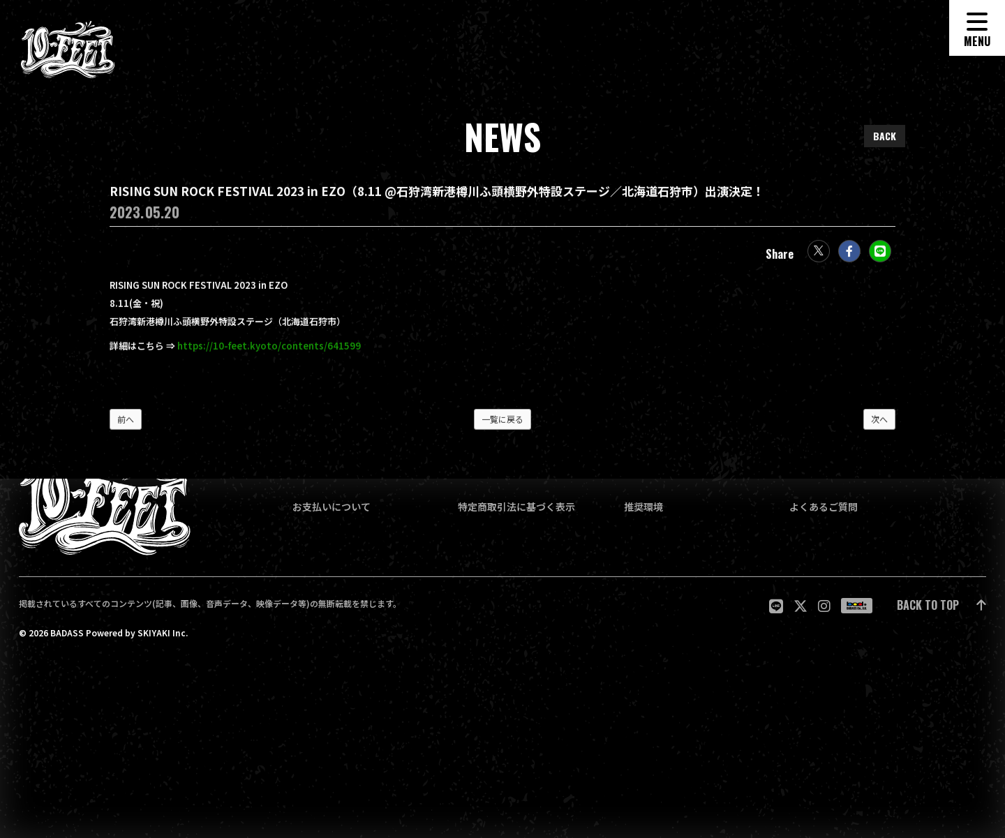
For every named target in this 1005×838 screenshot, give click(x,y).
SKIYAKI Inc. (162, 633)
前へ (125, 425)
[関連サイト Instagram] (824, 606)
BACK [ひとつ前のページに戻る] (884, 135)
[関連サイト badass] (856, 605)
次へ (879, 425)
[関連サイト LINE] (776, 606)
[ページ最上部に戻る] (941, 606)
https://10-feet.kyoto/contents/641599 (269, 351)
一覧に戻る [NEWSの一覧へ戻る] (502, 425)
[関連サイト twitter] (800, 606)
